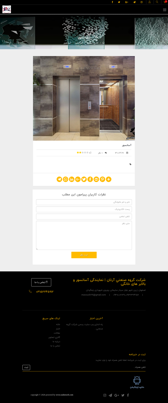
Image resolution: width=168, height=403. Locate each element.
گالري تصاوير (92, 43)
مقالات (57, 333)
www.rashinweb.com (64, 395)
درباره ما (56, 341)
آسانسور (79, 43)
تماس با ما (41, 282)
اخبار (58, 328)
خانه (58, 324)
